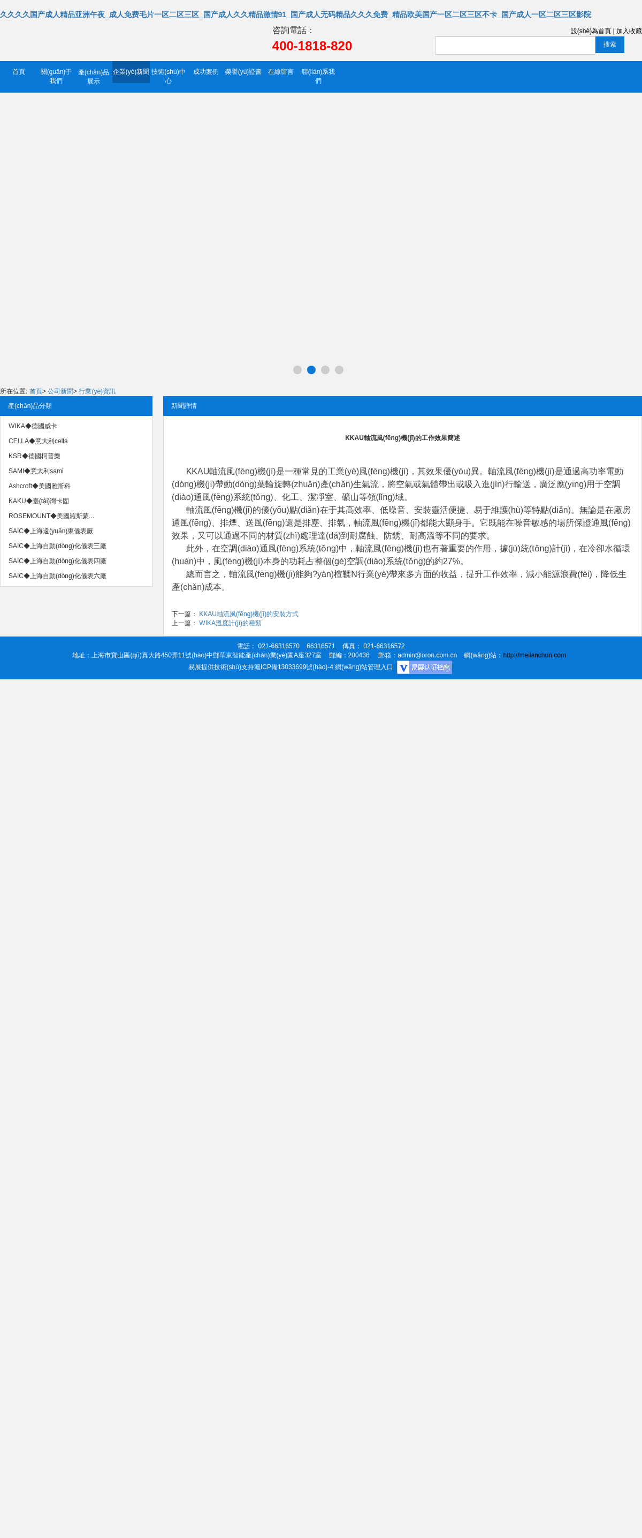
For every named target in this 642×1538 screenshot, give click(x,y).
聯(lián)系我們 (318, 76)
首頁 (18, 71)
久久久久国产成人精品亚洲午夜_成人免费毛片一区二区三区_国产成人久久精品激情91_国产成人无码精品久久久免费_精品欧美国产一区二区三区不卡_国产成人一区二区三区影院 (295, 14)
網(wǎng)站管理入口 (364, 667)
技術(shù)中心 (168, 76)
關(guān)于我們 (56, 76)
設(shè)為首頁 (591, 31)
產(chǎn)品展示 (93, 77)
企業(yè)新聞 (131, 71)
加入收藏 (629, 31)
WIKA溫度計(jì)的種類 (230, 623)
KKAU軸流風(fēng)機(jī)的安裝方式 (249, 614)
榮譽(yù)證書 (243, 71)
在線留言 (281, 71)
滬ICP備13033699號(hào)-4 (293, 667)
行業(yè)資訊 (97, 391)
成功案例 (206, 71)
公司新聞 (60, 391)
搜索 (609, 44)
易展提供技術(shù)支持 (221, 667)
